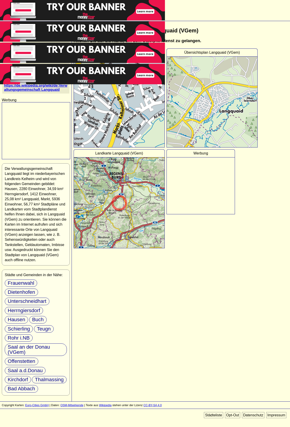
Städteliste (213, 415)
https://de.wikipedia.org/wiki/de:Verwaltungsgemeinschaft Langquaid (35, 88)
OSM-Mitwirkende (72, 405)
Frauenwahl (21, 283)
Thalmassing (49, 379)
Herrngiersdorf (24, 310)
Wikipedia (105, 405)
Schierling (19, 329)
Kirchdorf (18, 379)
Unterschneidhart (27, 301)
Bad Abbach (21, 388)
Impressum (276, 415)
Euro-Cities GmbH (37, 405)
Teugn (44, 329)
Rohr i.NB (19, 338)
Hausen (16, 319)
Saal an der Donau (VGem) (29, 349)
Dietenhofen (21, 292)
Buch (38, 319)
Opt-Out (232, 415)
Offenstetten (21, 361)
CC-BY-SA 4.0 (152, 405)
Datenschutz (253, 415)
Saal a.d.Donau (25, 370)
